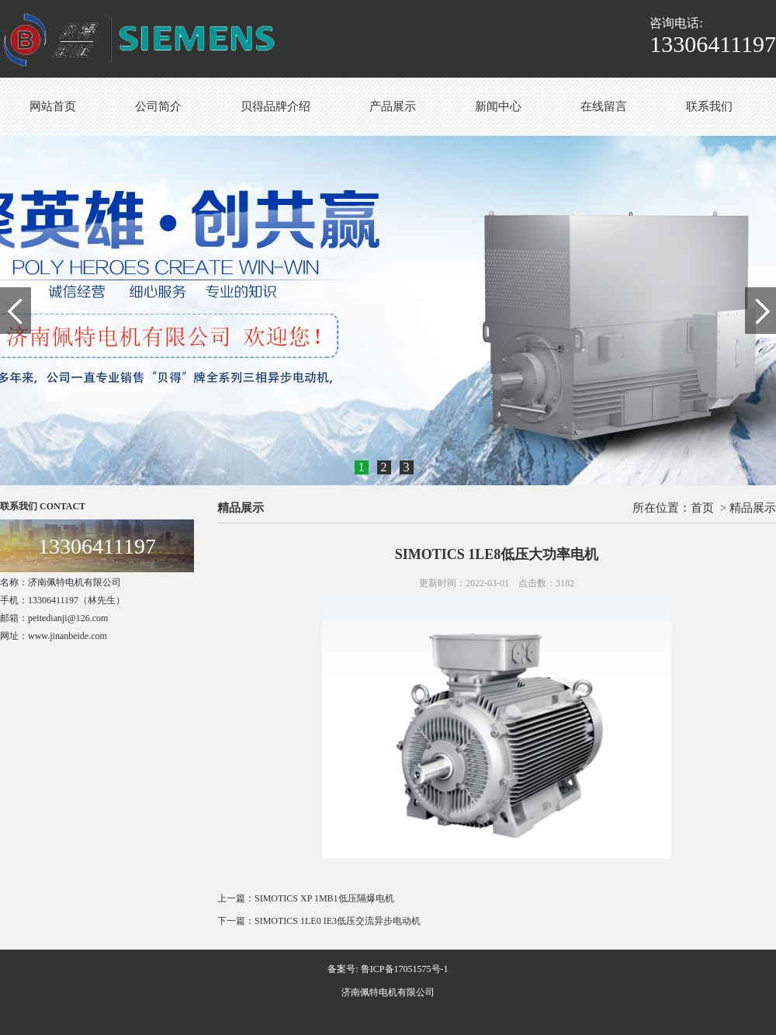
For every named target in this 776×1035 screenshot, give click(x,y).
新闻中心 (498, 106)
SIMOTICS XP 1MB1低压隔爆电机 (324, 898)
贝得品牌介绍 (275, 106)
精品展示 (752, 508)
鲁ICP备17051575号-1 (405, 969)
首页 (702, 508)
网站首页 (52, 106)
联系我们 (709, 106)
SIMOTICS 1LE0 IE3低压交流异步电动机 (338, 920)
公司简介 (158, 106)
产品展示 (392, 106)
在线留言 (603, 106)
